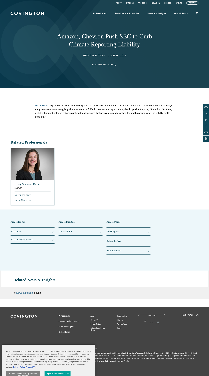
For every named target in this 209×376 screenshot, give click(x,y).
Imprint (119, 328)
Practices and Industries (68, 321)
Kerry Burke (41, 105)
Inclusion (155, 3)
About (119, 3)
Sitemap (120, 320)
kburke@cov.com (23, 200)
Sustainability (65, 231)
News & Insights (24, 292)
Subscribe (192, 3)
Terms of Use (122, 324)
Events (179, 3)
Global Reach (64, 332)
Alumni (93, 316)
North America (114, 250)
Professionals (64, 316)
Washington (113, 231)
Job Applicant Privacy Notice (98, 329)
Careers (130, 3)
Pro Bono (142, 3)
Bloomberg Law (102, 64)
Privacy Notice (96, 324)
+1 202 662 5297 (23, 195)
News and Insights (66, 327)
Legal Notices (122, 316)
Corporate (16, 231)
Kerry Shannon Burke (27, 184)
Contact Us (94, 320)
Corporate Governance (22, 239)
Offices (167, 3)
